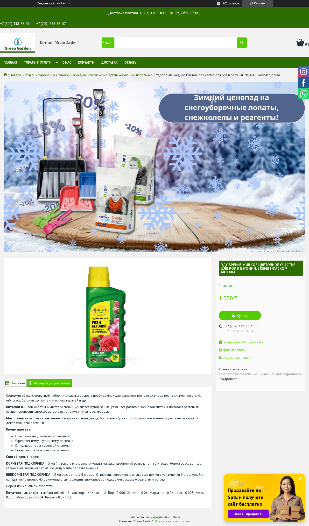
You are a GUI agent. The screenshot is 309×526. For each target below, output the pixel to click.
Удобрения (46, 75)
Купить (242, 315)
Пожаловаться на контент (172, 521)
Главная (10, 62)
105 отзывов (231, 3)
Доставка (109, 62)
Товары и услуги (37, 62)
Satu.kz (175, 517)
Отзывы (130, 62)
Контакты (86, 62)
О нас (66, 62)
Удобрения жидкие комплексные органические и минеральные (105, 75)
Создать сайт (46, 3)
